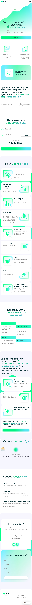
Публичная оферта (14, 593)
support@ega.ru (16, 535)
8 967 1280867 (16, 538)
